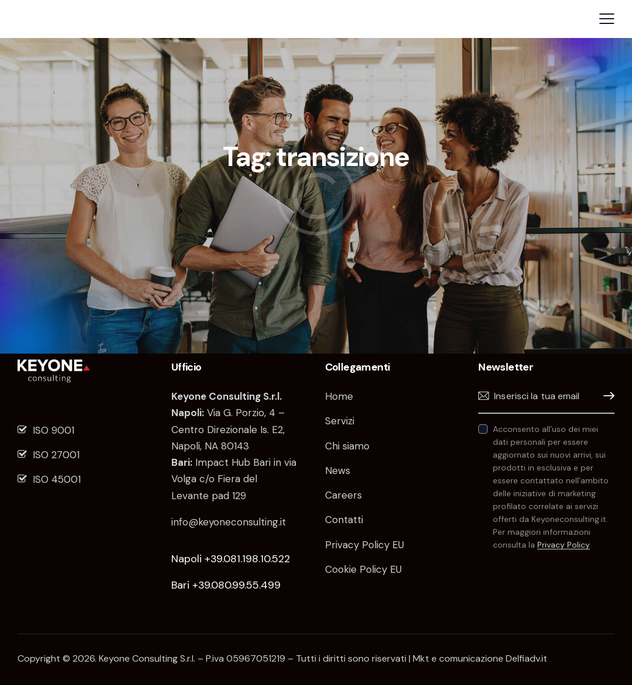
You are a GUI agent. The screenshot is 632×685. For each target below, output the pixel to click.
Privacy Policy (563, 545)
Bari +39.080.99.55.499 (226, 585)
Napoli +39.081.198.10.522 (230, 559)
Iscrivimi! (605, 396)
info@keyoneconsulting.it (228, 522)
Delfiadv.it (526, 658)
